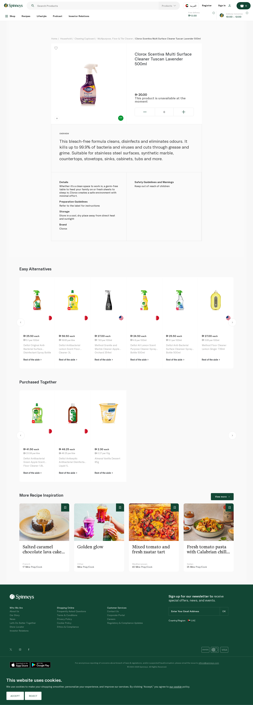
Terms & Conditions (67, 615)
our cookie (175, 686)
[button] (21, 322)
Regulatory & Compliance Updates (125, 622)
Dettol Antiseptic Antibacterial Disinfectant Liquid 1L (73, 462)
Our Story (15, 615)
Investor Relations (79, 16)
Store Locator (17, 626)
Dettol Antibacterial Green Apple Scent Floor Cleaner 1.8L (34, 462)
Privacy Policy (64, 619)
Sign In (224, 5)
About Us (14, 611)
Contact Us (113, 611)
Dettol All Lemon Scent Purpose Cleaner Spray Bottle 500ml (143, 349)
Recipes (26, 16)
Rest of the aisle (32, 359)
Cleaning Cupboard (85, 38)
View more (222, 496)
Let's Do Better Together (23, 622)
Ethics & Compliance (68, 626)
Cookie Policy (64, 622)
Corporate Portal (116, 615)
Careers (111, 619)
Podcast (57, 16)
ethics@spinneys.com (209, 663)
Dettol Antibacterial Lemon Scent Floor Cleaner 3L (69, 349)
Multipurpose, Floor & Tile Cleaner (115, 38)
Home (54, 38)
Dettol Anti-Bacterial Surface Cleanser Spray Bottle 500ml (179, 349)
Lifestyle (41, 16)
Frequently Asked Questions (71, 611)
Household (66, 38)
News (12, 619)
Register (207, 5)
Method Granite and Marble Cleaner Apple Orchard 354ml (107, 349)
